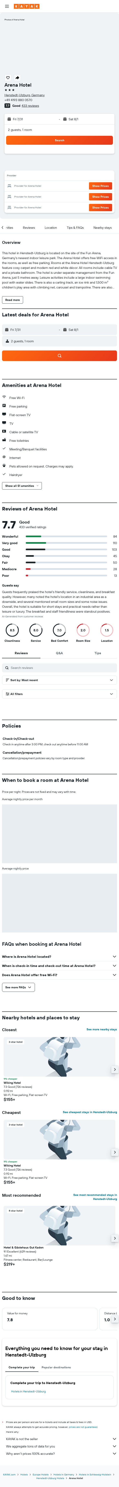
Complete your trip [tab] (22, 1367)
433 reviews (30, 106)
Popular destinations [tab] (56, 1367)
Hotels (24, 1474)
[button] (6, 6)
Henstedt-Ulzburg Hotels (50, 1478)
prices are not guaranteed (83, 1426)
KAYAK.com (9, 1474)
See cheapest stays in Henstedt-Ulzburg (90, 1112)
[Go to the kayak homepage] (26, 6)
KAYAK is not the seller (61, 1438)
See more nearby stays (102, 1029)
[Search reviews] (63, 668)
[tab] (21, 653)
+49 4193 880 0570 (18, 100)
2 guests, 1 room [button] (20, 130)
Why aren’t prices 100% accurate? (61, 1453)
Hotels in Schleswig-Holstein (95, 1474)
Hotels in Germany (63, 1474)
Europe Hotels (41, 1474)
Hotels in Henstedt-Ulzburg (28, 1391)
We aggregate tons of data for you (61, 1446)
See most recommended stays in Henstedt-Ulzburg (95, 1197)
